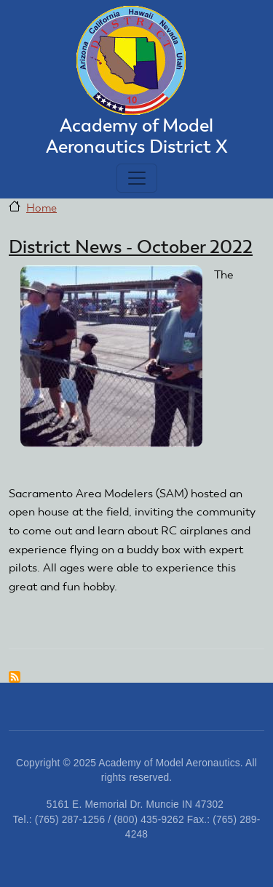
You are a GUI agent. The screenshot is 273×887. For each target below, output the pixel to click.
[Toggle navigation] (136, 178)
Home (41, 207)
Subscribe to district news (14, 677)
